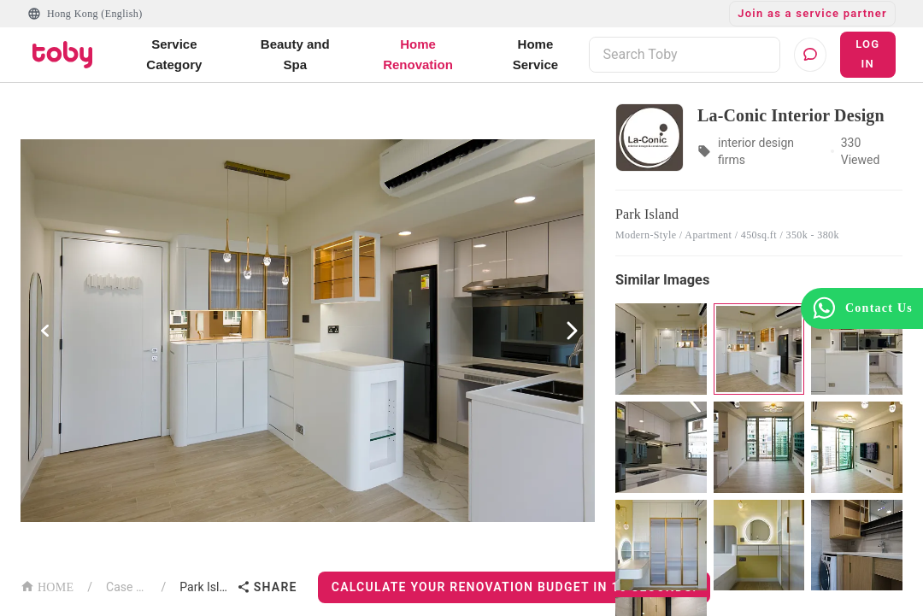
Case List (127, 587)
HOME (47, 586)
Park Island (204, 587)
